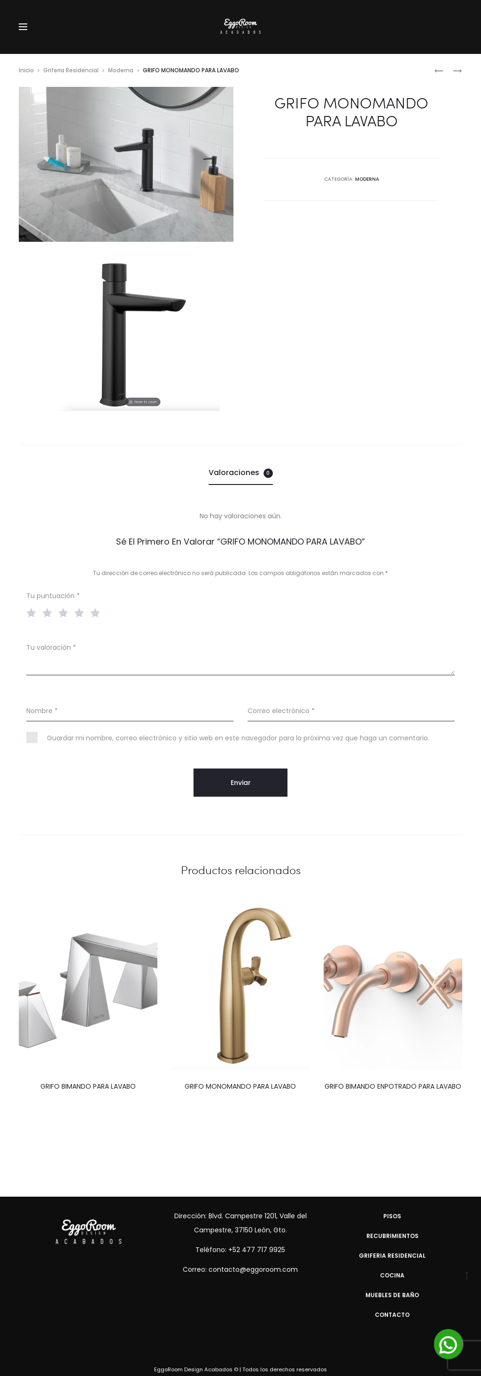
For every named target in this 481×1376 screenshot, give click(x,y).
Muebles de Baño (392, 1295)
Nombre (42, 710)
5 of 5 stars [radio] (97, 612)
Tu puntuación (53, 595)
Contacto (392, 1315)
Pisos (392, 1216)
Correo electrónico (281, 710)
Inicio (26, 70)
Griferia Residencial (71, 70)
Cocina (392, 1275)
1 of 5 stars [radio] (33, 612)
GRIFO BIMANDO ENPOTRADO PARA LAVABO (393, 1086)
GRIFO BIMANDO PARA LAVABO (88, 1086)
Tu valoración (51, 647)
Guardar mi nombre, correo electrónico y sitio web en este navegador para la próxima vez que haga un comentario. (238, 738)
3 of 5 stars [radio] (65, 612)
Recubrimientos (392, 1236)
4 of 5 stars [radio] (81, 612)
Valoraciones (241, 472)
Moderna (120, 70)
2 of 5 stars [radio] (49, 612)
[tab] (241, 472)
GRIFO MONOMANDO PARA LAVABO (240, 1086)
